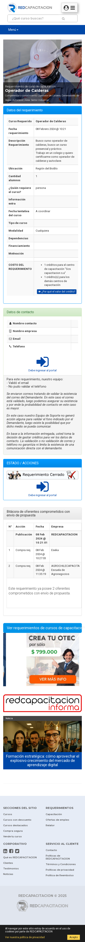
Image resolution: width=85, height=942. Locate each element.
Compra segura (13, 830)
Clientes (8, 862)
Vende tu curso (12, 836)
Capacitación (54, 814)
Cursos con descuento (17, 819)
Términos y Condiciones (61, 864)
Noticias (8, 874)
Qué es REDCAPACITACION (20, 857)
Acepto (73, 937)
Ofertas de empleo (57, 819)
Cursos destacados (15, 825)
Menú (13, 29)
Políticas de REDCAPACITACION (58, 857)
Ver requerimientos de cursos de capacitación (44, 628)
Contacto (51, 850)
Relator (50, 825)
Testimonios (11, 868)
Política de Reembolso (60, 875)
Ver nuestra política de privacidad (25, 937)
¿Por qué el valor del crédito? (56, 291)
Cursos (7, 814)
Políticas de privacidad (60, 869)
